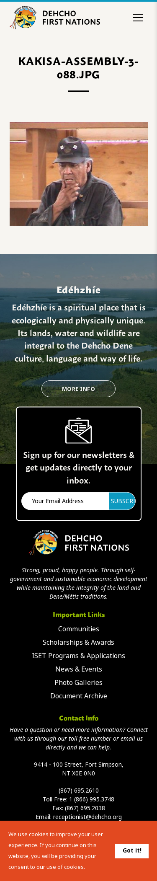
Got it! (132, 850)
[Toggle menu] (138, 18)
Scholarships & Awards (78, 642)
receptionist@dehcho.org (87, 817)
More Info (78, 389)
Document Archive (78, 696)
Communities (78, 629)
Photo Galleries (78, 682)
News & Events (78, 669)
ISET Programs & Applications (78, 656)
